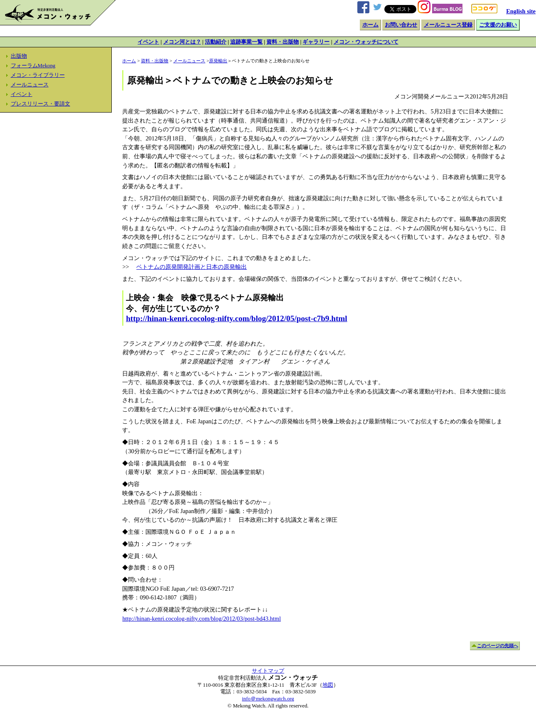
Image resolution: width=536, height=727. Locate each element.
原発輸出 (218, 60)
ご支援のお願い (498, 25)
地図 (327, 685)
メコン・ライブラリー (38, 75)
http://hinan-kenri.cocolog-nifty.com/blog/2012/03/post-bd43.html (201, 618)
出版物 (19, 56)
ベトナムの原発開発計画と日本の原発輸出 (191, 266)
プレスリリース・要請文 (40, 104)
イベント (148, 42)
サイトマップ (268, 671)
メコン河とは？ (182, 42)
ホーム (370, 25)
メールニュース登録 (448, 25)
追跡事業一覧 (246, 42)
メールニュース (30, 85)
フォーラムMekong (33, 66)
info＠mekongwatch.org (268, 699)
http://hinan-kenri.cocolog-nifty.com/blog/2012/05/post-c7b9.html (236, 318)
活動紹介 (215, 42)
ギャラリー (315, 42)
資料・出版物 (282, 42)
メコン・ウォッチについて (366, 42)
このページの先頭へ (497, 645)
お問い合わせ (401, 25)
